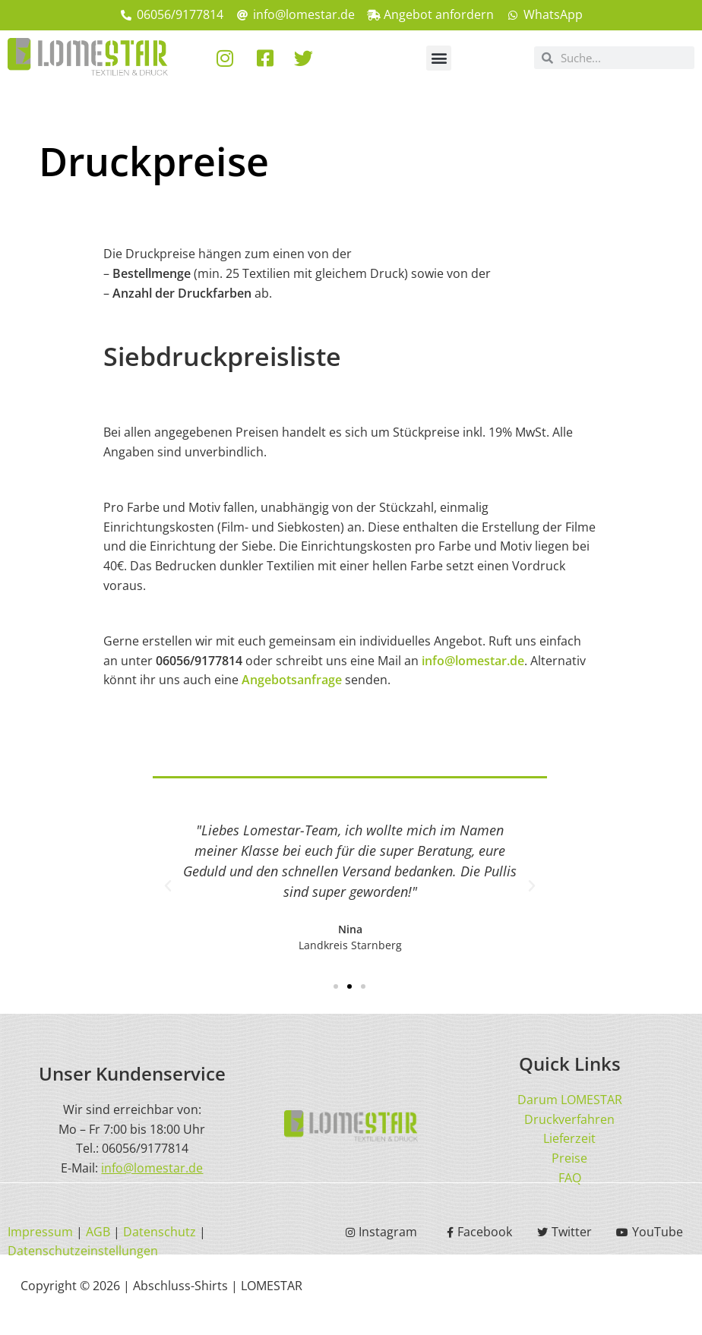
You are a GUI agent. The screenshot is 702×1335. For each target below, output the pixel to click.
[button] (438, 58)
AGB (98, 1231)
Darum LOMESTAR (569, 1099)
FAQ (569, 1177)
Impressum (40, 1231)
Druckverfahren (569, 1119)
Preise (569, 1158)
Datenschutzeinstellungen (83, 1250)
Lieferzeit (569, 1138)
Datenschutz (159, 1231)
